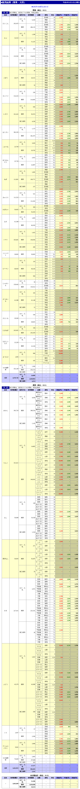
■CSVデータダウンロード (40, 6)
